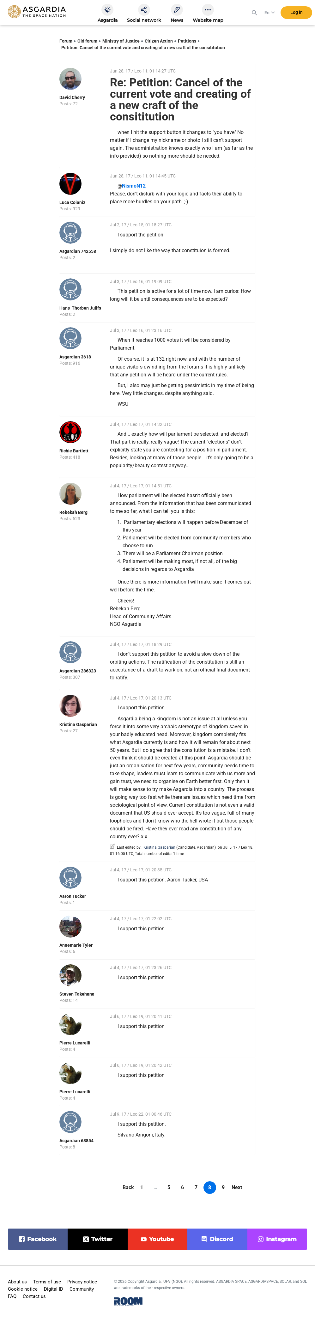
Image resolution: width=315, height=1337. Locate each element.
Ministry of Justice (121, 41)
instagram (281, 1239)
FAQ (12, 1296)
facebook (42, 1239)
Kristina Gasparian (78, 724)
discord (221, 1239)
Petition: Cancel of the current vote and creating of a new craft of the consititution (143, 47)
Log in (296, 12)
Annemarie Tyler (76, 945)
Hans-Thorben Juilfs (80, 308)
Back (128, 1187)
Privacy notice (82, 1282)
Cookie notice (23, 1289)
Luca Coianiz (72, 202)
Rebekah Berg (73, 512)
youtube (161, 1239)
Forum (65, 41)
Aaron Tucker (72, 896)
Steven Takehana (76, 994)
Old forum (87, 41)
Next (237, 1187)
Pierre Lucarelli (74, 1042)
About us (17, 1282)
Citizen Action (159, 41)
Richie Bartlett (73, 450)
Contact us (34, 1296)
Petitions (187, 41)
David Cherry (72, 97)
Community (82, 1289)
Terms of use (47, 1282)
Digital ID (53, 1289)
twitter (101, 1239)
